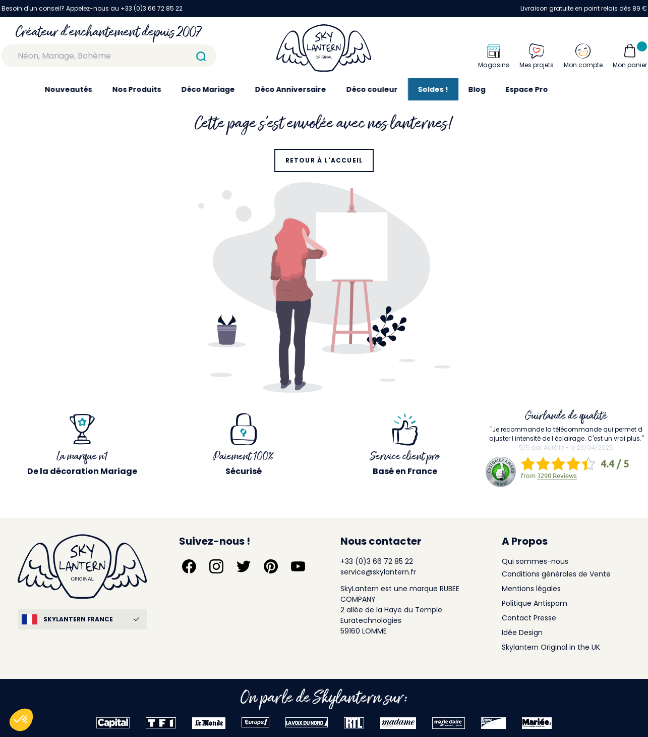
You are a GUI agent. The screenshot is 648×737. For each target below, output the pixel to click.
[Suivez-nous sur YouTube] (298, 566)
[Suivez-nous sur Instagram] (216, 566)
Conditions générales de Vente (556, 574)
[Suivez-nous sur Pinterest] (271, 566)
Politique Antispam (534, 603)
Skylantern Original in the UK (551, 647)
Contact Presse (529, 618)
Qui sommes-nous (535, 561)
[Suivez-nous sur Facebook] (189, 566)
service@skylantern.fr (378, 572)
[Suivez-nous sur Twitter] (243, 566)
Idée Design (522, 632)
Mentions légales (531, 589)
